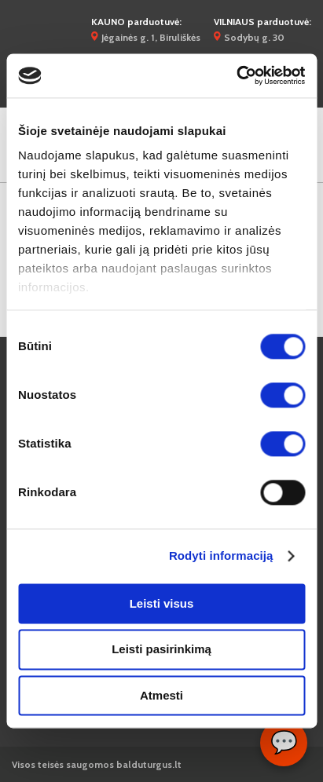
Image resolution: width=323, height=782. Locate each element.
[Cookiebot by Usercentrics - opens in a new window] (236, 75)
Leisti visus (162, 603)
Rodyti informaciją (221, 555)
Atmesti (161, 695)
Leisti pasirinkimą (161, 649)
